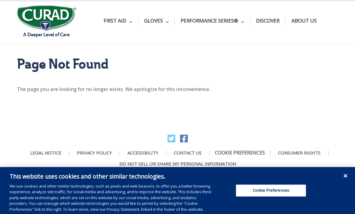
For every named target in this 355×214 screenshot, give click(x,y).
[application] (129, 22)
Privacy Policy (94, 153)
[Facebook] (183, 138)
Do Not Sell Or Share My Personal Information (177, 164)
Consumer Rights (299, 153)
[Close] (345, 178)
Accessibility (142, 153)
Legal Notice (45, 153)
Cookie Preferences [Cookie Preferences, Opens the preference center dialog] (271, 192)
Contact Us (187, 153)
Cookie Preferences (240, 153)
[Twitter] (171, 138)
